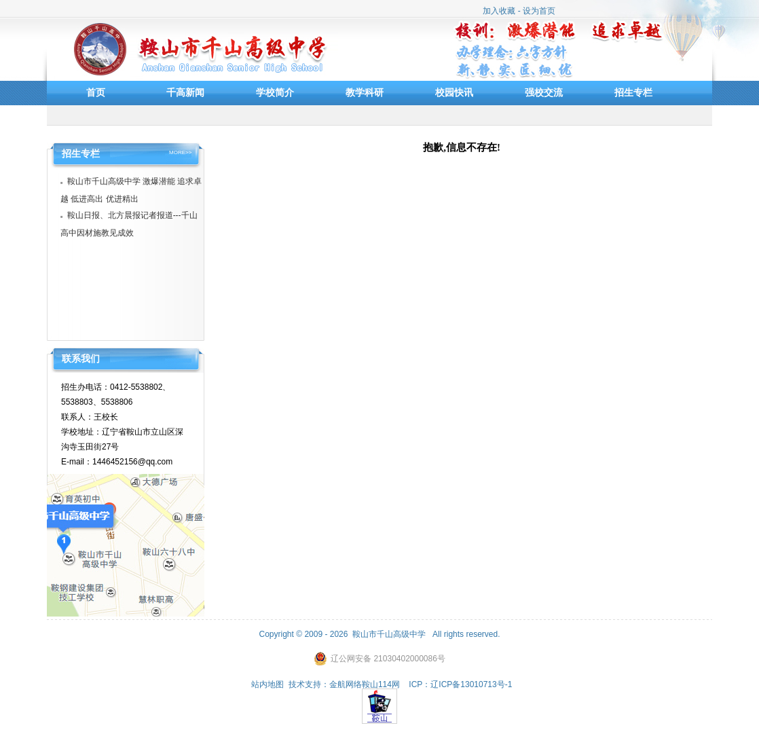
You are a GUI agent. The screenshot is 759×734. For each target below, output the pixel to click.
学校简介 (275, 92)
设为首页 (539, 11)
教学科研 (365, 92)
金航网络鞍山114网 (364, 684)
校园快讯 (454, 92)
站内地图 (267, 684)
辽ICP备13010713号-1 (471, 684)
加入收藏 (499, 11)
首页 (95, 92)
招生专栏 (633, 92)
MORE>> (180, 152)
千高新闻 (185, 92)
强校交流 (544, 92)
